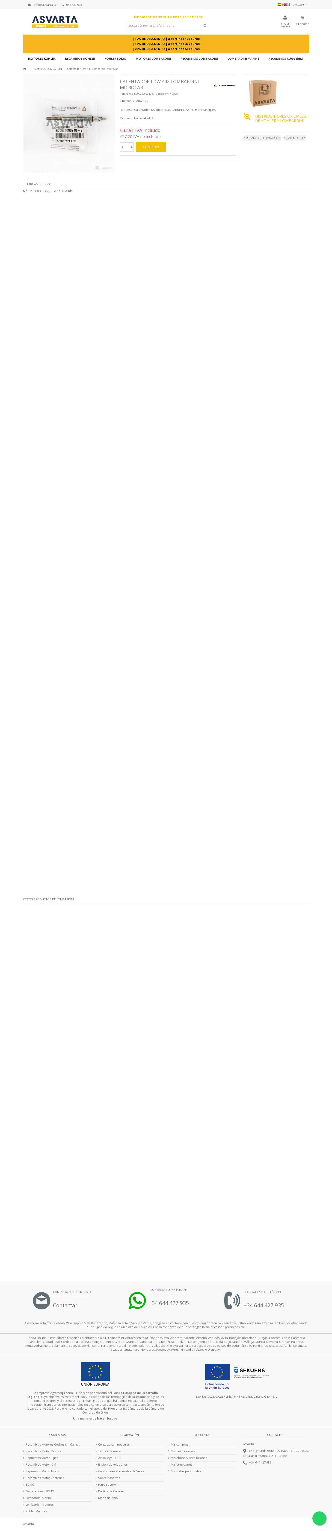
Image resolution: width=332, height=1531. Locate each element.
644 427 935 (72, 5)
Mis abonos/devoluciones (189, 1458)
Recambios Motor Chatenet (45, 1478)
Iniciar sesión (285, 24)
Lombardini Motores (40, 1505)
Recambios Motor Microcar (44, 1451)
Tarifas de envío (39, 184)
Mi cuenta (202, 1435)
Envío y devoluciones (113, 1465)
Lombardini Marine (39, 1498)
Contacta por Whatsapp (168, 1290)
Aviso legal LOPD (110, 1458)
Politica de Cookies (111, 1491)
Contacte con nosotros (114, 1444)
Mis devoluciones (183, 1451)
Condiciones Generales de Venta (121, 1471)
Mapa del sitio (108, 1498)
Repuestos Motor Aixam (42, 1471)
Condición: (162, 93)
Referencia (126, 93)
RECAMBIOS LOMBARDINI (263, 138)
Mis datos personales (186, 1471)
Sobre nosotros (109, 1478)
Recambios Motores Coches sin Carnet (53, 1444)
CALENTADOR (295, 138)
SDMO (30, 1485)
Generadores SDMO (40, 1491)
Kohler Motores (36, 1511)
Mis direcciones (182, 1465)
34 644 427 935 (261, 1462)
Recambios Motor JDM (41, 1465)
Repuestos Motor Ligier (42, 1458)
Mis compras (180, 1444)
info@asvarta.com (43, 5)
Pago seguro (107, 1485)
